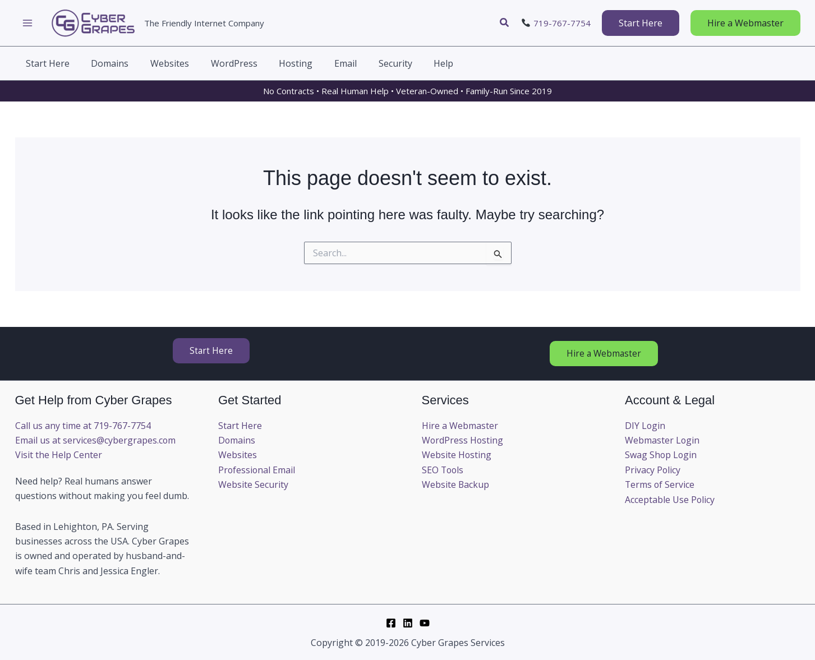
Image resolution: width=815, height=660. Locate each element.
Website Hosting (457, 455)
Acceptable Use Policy (670, 499)
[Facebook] (391, 623)
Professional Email (257, 470)
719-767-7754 (562, 23)
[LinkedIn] (408, 623)
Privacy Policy (653, 470)
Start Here (240, 425)
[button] (505, 23)
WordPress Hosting (463, 440)
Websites (237, 455)
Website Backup (456, 485)
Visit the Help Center (58, 455)
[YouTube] (425, 623)
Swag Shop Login (661, 455)
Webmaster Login (662, 440)
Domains (237, 440)
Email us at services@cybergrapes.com (95, 440)
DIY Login (645, 425)
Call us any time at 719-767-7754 (83, 425)
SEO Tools (443, 470)
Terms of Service (660, 485)
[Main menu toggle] (27, 23)
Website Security (253, 485)
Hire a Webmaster (460, 425)
